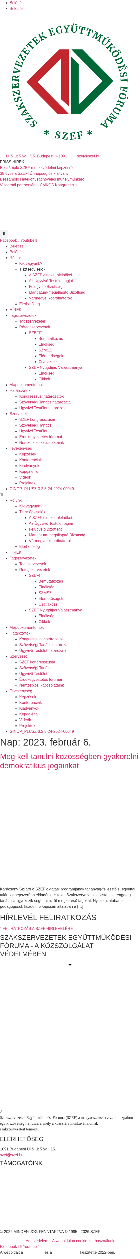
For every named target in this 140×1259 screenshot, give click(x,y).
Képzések (27, 454)
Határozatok (20, 391)
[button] (4, 234)
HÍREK (15, 310)
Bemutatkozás (51, 339)
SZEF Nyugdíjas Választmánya (55, 367)
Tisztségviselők (32, 269)
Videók (25, 477)
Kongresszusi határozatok (41, 396)
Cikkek (44, 379)
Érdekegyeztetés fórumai (40, 437)
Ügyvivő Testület (33, 431)
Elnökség (46, 344)
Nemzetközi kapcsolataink (41, 443)
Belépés (17, 3)
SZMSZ (45, 350)
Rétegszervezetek (34, 327)
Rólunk (16, 258)
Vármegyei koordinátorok (50, 298)
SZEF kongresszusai (37, 419)
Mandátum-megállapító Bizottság (57, 292)
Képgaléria (28, 471)
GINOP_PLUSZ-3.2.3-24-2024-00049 (42, 489)
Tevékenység (21, 448)
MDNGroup (34, 1252)
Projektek (27, 483)
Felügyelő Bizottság (46, 287)
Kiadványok (29, 466)
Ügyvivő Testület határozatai (43, 408)
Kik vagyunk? (30, 263)
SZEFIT (35, 333)
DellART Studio (66, 1252)
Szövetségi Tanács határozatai (45, 402)
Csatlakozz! (49, 362)
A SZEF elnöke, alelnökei (50, 275)
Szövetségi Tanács (35, 425)
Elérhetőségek (51, 356)
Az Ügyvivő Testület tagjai (51, 281)
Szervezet (18, 414)
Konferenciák (30, 460)
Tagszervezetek (23, 315)
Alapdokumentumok (27, 385)
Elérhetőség (29, 304)
